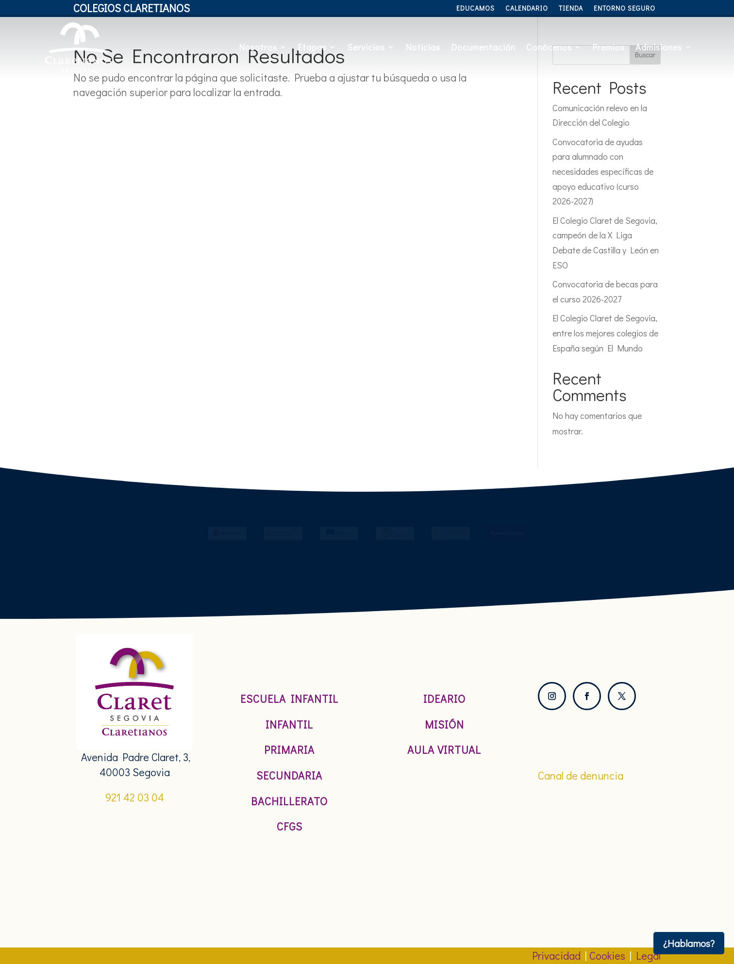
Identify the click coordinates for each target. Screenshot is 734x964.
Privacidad (556, 955)
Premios (608, 47)
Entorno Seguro (624, 9)
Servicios (366, 47)
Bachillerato (289, 801)
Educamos (475, 9)
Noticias (422, 47)
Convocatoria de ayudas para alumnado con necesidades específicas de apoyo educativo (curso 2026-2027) (602, 171)
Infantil (289, 724)
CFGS (289, 826)
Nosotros (258, 47)
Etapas (312, 47)
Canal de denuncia (580, 775)
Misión (444, 724)
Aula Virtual (444, 750)
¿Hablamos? (689, 943)
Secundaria (289, 775)
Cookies (607, 955)
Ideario (444, 699)
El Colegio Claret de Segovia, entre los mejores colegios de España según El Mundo (605, 332)
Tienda (571, 9)
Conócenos (549, 47)
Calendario (526, 9)
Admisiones (658, 47)
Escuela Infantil (289, 699)
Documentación (483, 47)
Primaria (289, 750)
